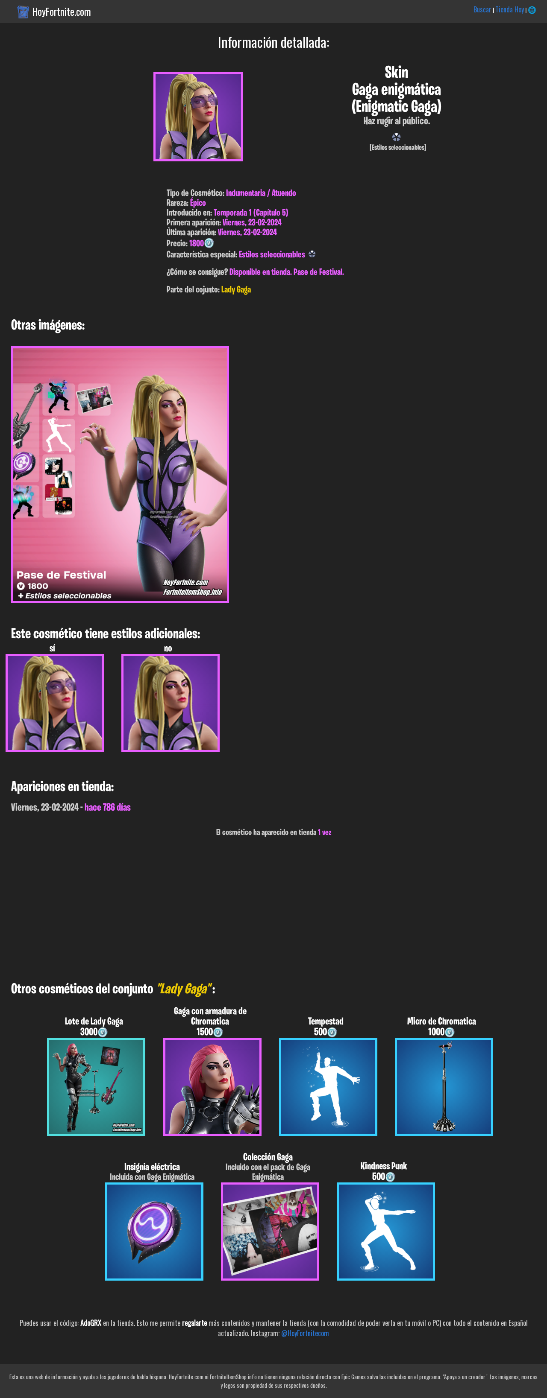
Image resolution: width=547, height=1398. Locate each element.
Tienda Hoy (509, 9)
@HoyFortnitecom (305, 1333)
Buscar (482, 9)
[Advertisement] (256, 909)
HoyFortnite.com (61, 11)
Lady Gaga (236, 290)
